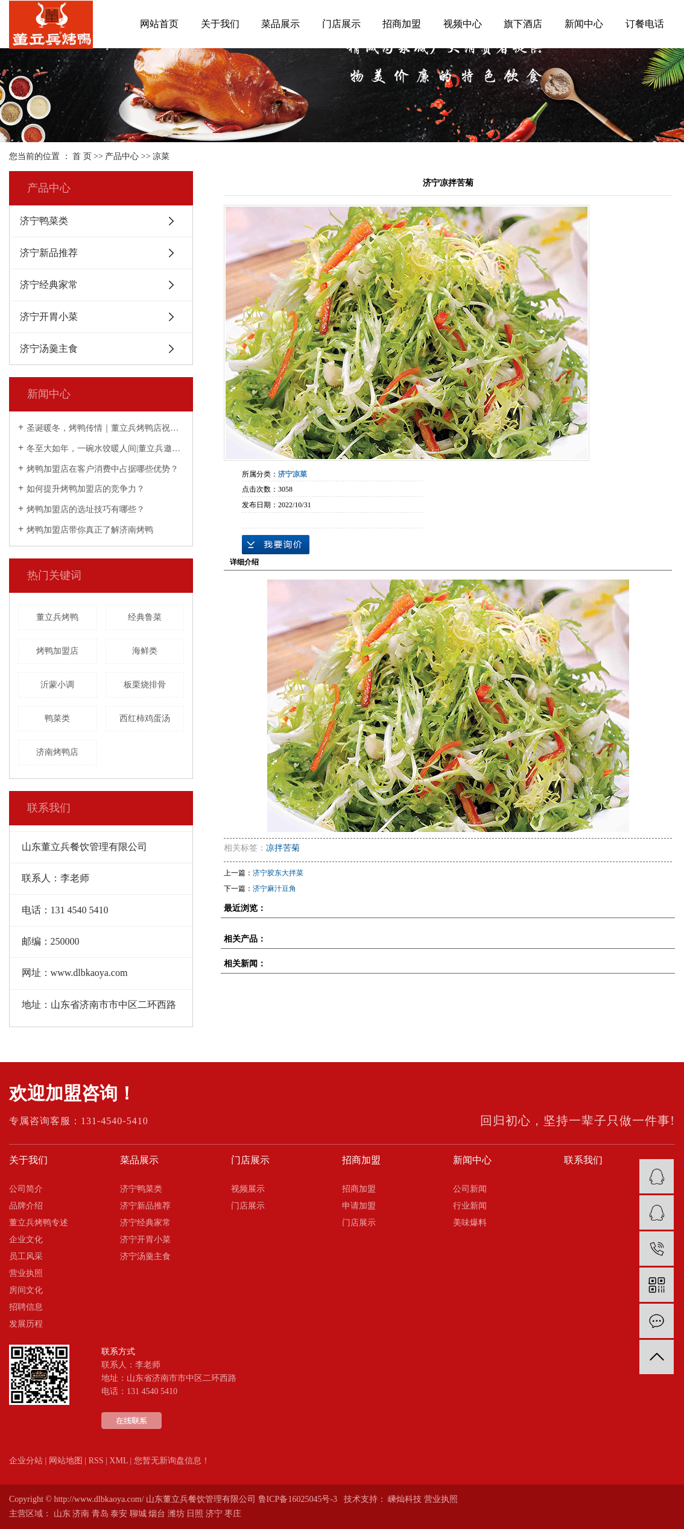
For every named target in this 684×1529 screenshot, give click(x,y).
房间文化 (26, 1290)
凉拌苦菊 (283, 847)
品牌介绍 (26, 1205)
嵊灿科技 (405, 1499)
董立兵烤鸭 (57, 617)
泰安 (118, 1513)
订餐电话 (644, 24)
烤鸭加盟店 (57, 650)
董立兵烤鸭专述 (38, 1222)
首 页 (82, 156)
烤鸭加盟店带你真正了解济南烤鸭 (90, 529)
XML (118, 1460)
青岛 (100, 1513)
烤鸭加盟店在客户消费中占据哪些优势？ (103, 469)
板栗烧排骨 (145, 684)
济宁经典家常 (49, 285)
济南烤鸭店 (57, 752)
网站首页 (159, 24)
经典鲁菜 (145, 617)
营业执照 (26, 1273)
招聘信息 (26, 1307)
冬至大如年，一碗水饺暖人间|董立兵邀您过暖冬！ (105, 448)
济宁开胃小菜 (49, 316)
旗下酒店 (523, 24)
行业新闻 (470, 1205)
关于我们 (220, 24)
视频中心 (462, 24)
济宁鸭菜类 (44, 221)
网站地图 (66, 1460)
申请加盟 (359, 1205)
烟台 (156, 1513)
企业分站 (26, 1460)
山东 (62, 1513)
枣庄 (232, 1513)
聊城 (138, 1513)
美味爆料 (470, 1222)
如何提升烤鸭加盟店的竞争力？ (86, 488)
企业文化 (26, 1239)
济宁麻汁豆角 (274, 888)
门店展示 (341, 24)
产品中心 (122, 156)
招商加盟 (401, 24)
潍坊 (176, 1513)
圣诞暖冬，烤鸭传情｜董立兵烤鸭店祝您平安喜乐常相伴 (105, 428)
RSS (96, 1460)
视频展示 (248, 1188)
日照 (194, 1513)
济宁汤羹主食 (49, 348)
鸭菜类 (57, 718)
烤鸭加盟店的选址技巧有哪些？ (86, 509)
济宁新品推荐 (49, 253)
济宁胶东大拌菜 (278, 873)
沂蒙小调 (57, 684)
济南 (80, 1513)
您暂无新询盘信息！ (172, 1460)
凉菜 (161, 156)
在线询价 (275, 544)
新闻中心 (584, 24)
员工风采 (26, 1256)
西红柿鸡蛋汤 (144, 718)
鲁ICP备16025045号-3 (297, 1499)
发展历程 (26, 1323)
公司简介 (26, 1188)
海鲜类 (144, 650)
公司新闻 (470, 1188)
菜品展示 (280, 24)
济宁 (214, 1513)
